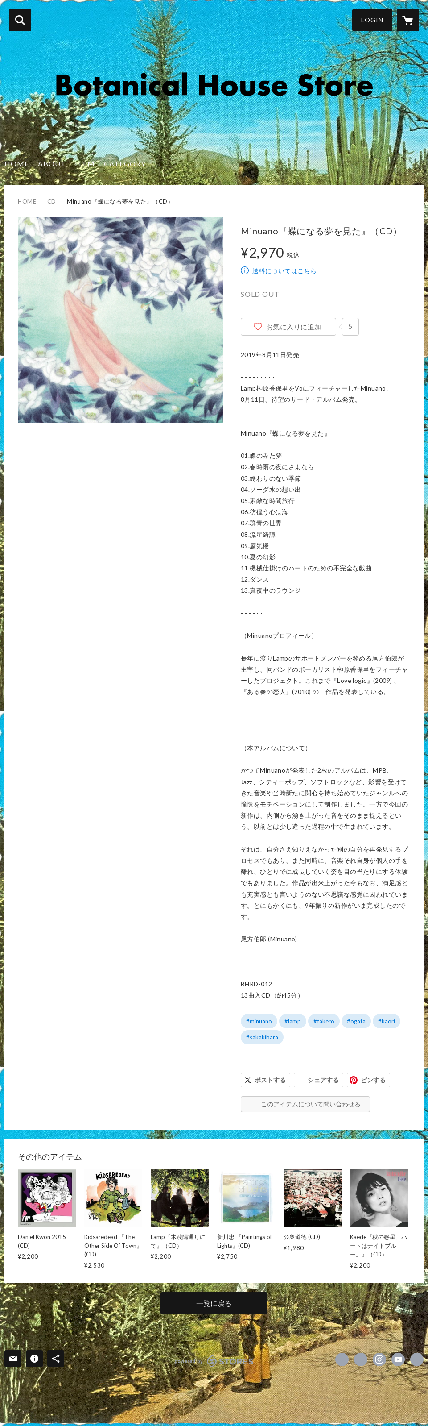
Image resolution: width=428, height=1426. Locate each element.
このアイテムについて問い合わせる (311, 1104)
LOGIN (372, 20)
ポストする (270, 1080)
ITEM (85, 163)
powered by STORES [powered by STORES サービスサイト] (214, 1361)
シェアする (323, 1080)
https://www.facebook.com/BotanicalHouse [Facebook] (342, 1359)
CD (51, 201)
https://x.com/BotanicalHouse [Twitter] (360, 1359)
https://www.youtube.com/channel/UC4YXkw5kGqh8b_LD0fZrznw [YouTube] (398, 1359)
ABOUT (52, 163)
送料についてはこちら (284, 270)
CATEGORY (125, 163)
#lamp (292, 1021)
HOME (16, 163)
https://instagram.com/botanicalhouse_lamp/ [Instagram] (379, 1359)
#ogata (356, 1021)
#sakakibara (262, 1037)
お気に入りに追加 (293, 327)
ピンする (373, 1080)
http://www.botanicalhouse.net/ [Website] (417, 1359)
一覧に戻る (214, 1303)
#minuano (259, 1021)
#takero (323, 1021)
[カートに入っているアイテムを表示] (408, 20)
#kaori (386, 1021)
